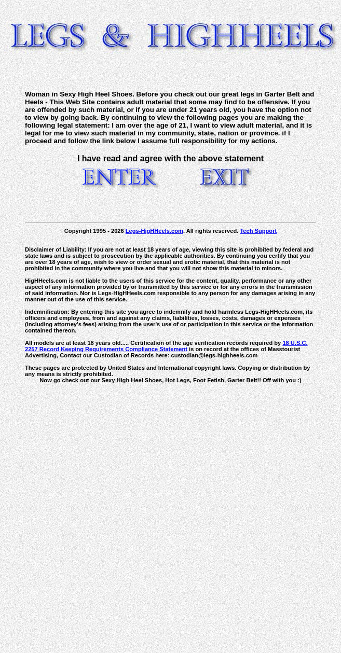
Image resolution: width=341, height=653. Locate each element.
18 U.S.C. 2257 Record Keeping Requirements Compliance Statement (166, 346)
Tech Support (258, 231)
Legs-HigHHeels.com (154, 231)
